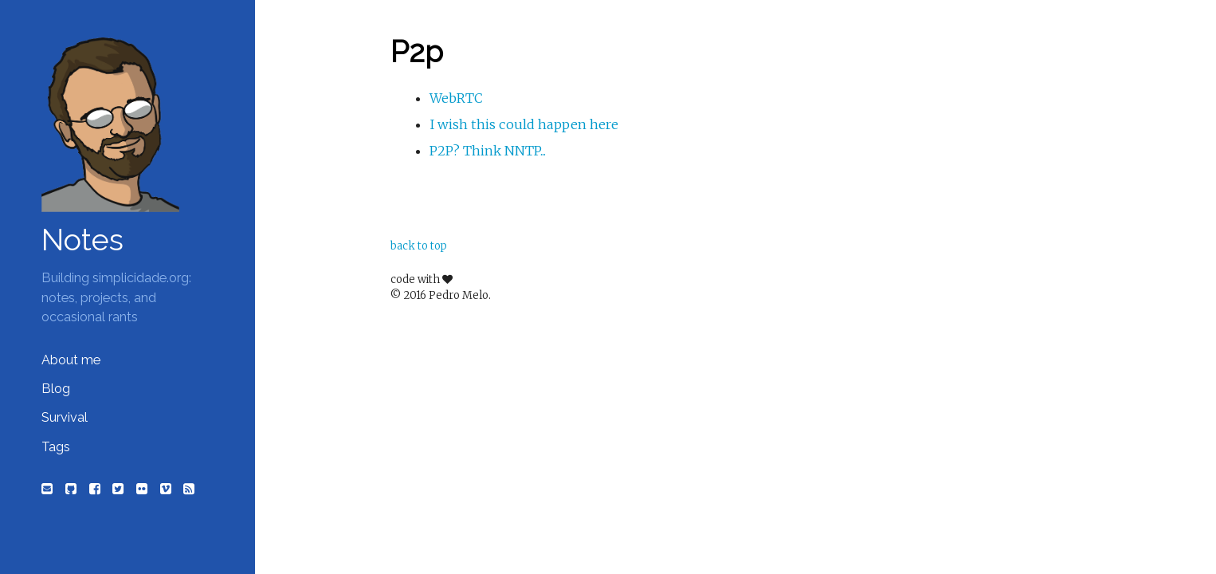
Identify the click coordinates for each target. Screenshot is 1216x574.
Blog (55, 388)
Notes (82, 240)
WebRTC (456, 98)
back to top (418, 246)
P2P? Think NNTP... (488, 151)
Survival (64, 417)
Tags (55, 446)
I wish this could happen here (524, 124)
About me (70, 360)
